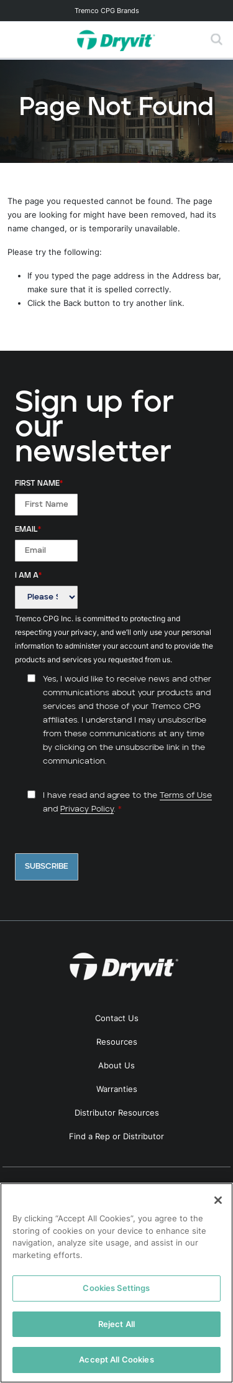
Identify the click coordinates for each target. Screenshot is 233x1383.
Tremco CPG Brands (107, 10)
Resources (116, 1042)
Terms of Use (186, 796)
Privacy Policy (87, 809)
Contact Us (117, 1018)
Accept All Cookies (116, 1359)
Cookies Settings (116, 1288)
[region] (116, 1283)
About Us (116, 1065)
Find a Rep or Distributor (116, 1136)
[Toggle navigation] (116, 10)
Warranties (116, 1089)
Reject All (116, 1324)
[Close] (218, 1200)
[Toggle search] (217, 40)
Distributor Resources (117, 1112)
